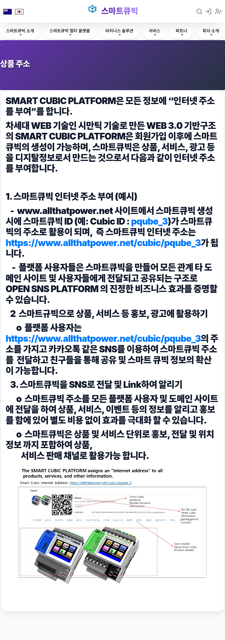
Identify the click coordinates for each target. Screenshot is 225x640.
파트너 (181, 30)
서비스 (154, 30)
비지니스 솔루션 (119, 30)
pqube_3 (149, 221)
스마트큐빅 (119, 11)
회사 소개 (210, 30)
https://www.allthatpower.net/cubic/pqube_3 (103, 242)
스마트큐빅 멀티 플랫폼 (69, 30)
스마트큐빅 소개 (20, 30)
